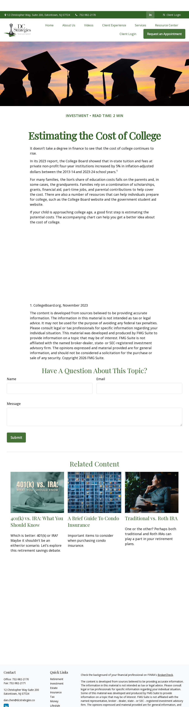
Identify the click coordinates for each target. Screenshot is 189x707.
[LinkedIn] (150, 3)
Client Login (172, 4)
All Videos (55, 703)
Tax (52, 685)
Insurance (56, 681)
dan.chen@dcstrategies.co (19, 689)
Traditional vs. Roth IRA (151, 507)
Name (11, 368)
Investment (56, 672)
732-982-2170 (85, 4)
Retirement (56, 668)
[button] (49, 14)
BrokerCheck (165, 663)
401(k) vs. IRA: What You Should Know (37, 510)
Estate (54, 677)
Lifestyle (55, 694)
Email (100, 368)
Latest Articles (58, 699)
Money (54, 690)
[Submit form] (16, 426)
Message (14, 392)
